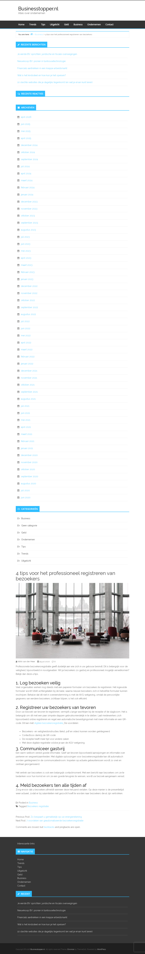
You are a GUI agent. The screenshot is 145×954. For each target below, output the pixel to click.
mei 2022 (26, 335)
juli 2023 (25, 237)
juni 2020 (25, 497)
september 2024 (29, 159)
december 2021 (29, 370)
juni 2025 (25, 124)
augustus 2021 (28, 399)
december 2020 (29, 455)
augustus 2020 (28, 483)
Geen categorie (29, 525)
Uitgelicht (54, 24)
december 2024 (29, 145)
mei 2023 (26, 251)
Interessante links (26, 843)
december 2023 (29, 201)
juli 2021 (25, 406)
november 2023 (29, 208)
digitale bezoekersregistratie (48, 723)
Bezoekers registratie (38, 806)
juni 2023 (25, 244)
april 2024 (26, 173)
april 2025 (26, 138)
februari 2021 (27, 441)
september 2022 (29, 307)
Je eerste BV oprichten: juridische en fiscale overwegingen (47, 54)
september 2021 (29, 392)
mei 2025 (25, 131)
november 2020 (29, 462)
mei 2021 (25, 420)
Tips (43, 24)
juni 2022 (25, 328)
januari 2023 (27, 279)
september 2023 (29, 222)
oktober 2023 (28, 215)
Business (78, 24)
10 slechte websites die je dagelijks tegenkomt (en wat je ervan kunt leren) (55, 82)
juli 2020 (25, 490)
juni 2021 (25, 413)
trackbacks (49, 827)
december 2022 (29, 286)
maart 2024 (26, 180)
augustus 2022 (28, 314)
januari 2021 (27, 448)
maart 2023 (26, 265)
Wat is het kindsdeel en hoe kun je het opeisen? (42, 75)
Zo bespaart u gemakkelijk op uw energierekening (56, 817)
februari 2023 (28, 272)
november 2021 (29, 378)
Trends (32, 24)
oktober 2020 (28, 469)
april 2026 (26, 117)
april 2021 (26, 427)
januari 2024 (27, 194)
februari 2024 (28, 187)
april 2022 (26, 342)
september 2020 (29, 476)
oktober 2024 (28, 152)
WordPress (101, 949)
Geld (66, 24)
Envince (70, 949)
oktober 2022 (28, 300)
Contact (109, 24)
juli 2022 (25, 321)
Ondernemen (94, 24)
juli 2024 (25, 166)
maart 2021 (26, 434)
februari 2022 (28, 356)
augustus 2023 (28, 230)
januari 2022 (27, 363)
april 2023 (26, 258)
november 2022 (29, 293)
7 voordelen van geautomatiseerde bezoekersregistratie (54, 820)
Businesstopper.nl (38, 8)
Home (21, 24)
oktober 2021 (28, 384)
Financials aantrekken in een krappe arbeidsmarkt (42, 68)
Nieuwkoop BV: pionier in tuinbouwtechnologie (41, 61)
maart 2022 (26, 349)
